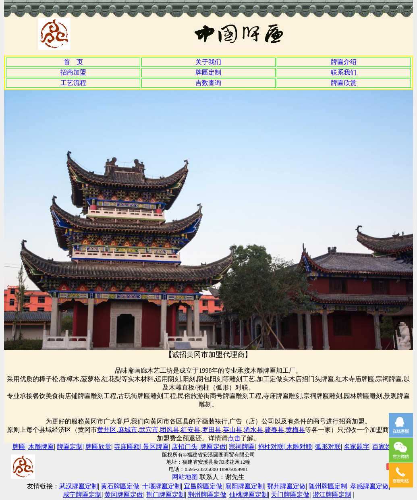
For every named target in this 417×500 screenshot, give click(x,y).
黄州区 (106, 429)
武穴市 (148, 429)
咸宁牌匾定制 (82, 494)
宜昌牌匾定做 (203, 486)
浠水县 (253, 429)
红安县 (190, 429)
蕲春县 (274, 429)
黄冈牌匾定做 (123, 494)
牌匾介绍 (344, 61)
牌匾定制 (208, 72)
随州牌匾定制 (328, 486)
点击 (234, 438)
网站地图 (185, 476)
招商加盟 (73, 72)
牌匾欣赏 (344, 82)
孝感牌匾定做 (369, 486)
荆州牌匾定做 (207, 494)
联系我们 (344, 72)
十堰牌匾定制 (161, 486)
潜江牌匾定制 (332, 494)
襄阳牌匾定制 (244, 486)
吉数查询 (208, 82)
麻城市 (127, 429)
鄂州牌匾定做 (286, 486)
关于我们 (208, 61)
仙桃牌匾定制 (248, 494)
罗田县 (211, 429)
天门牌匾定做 (290, 494)
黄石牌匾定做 (120, 486)
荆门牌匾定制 (165, 494)
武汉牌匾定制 (78, 486)
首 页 (73, 61)
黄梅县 (295, 429)
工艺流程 (73, 82)
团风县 (169, 429)
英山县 (232, 429)
